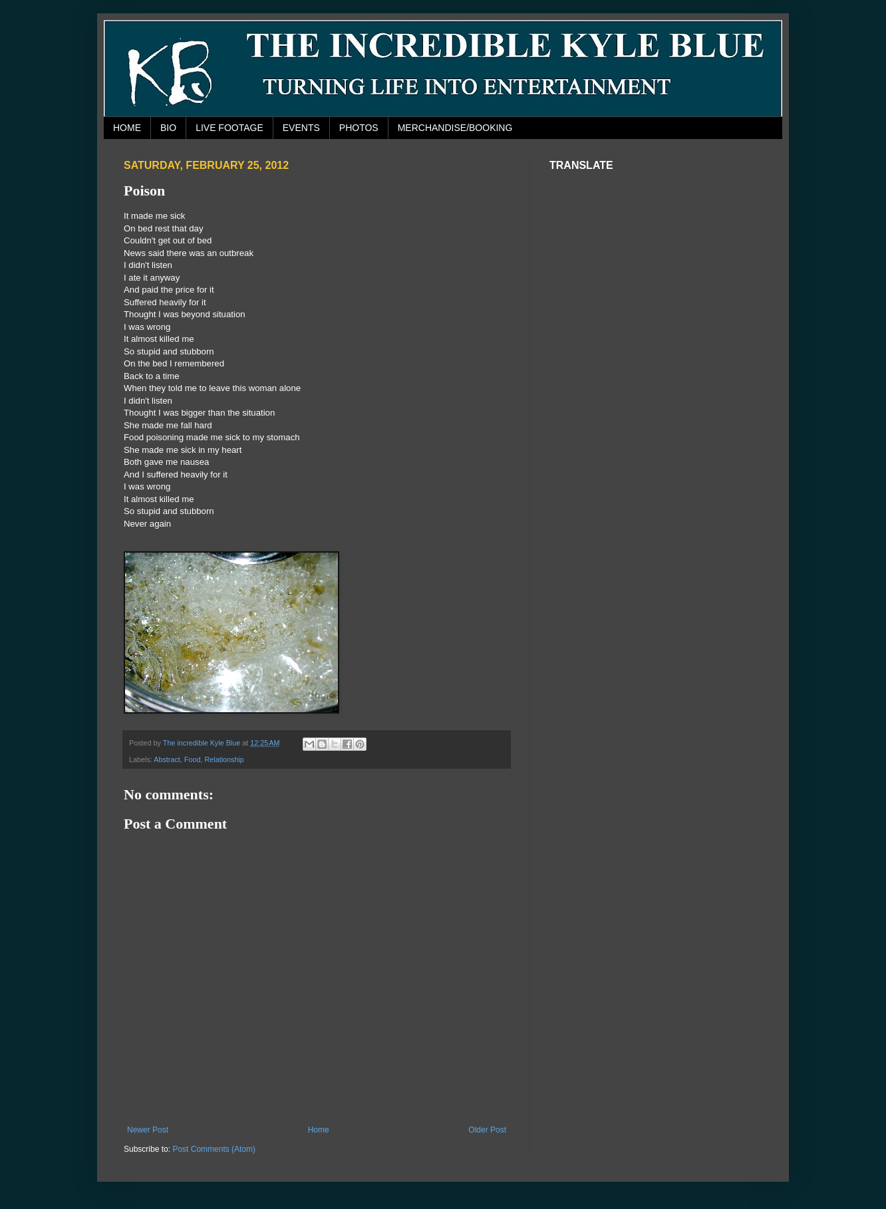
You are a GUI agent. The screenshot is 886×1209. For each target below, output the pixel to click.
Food (192, 759)
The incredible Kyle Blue (202, 743)
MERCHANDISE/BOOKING (455, 127)
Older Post (487, 1130)
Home (318, 1130)
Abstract (167, 759)
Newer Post (147, 1130)
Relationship (223, 759)
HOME (127, 127)
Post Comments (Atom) (213, 1149)
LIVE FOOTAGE (229, 127)
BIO (168, 127)
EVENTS (301, 127)
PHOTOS (358, 127)
